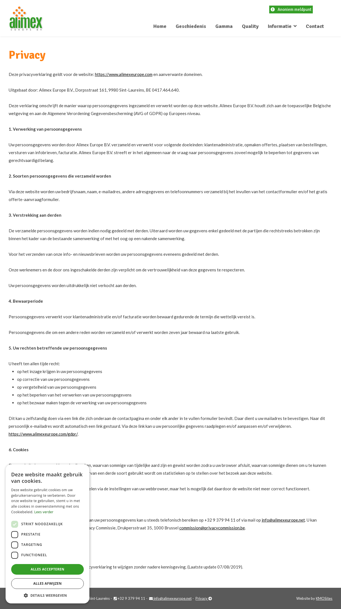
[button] (47, 595)
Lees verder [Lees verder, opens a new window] (44, 512)
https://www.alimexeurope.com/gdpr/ (43, 433)
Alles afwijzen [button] (47, 583)
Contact (315, 26)
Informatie (280, 26)
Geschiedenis (191, 26)
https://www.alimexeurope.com (123, 74)
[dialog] (47, 533)
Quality (250, 26)
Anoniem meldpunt (291, 9)
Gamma (224, 26)
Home (159, 26)
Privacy (203, 598)
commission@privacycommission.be (212, 527)
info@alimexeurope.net (283, 519)
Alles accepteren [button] (48, 569)
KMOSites (324, 598)
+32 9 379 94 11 (129, 598)
